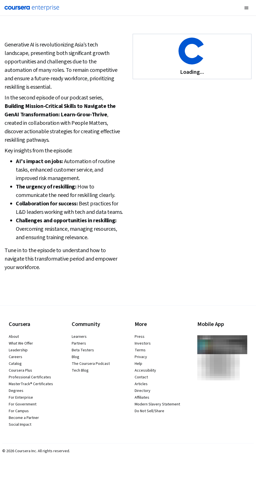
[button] (246, 8)
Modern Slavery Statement (157, 404)
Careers (15, 357)
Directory (142, 391)
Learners (79, 336)
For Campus (19, 411)
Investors (143, 343)
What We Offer (21, 343)
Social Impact (20, 424)
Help (138, 364)
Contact (141, 377)
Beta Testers (83, 350)
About (14, 336)
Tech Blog (80, 370)
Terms (140, 350)
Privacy (141, 357)
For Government (22, 404)
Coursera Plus (20, 370)
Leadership (18, 350)
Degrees (16, 391)
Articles (141, 384)
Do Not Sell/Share (149, 411)
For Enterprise (21, 397)
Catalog (15, 364)
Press (140, 336)
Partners (79, 343)
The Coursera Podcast (91, 364)
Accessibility (145, 370)
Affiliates (142, 397)
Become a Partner (24, 418)
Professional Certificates (30, 377)
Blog (75, 357)
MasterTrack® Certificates (31, 384)
